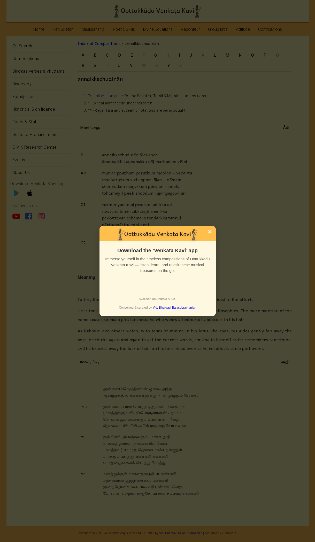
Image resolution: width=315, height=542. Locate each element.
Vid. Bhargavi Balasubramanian (174, 307)
